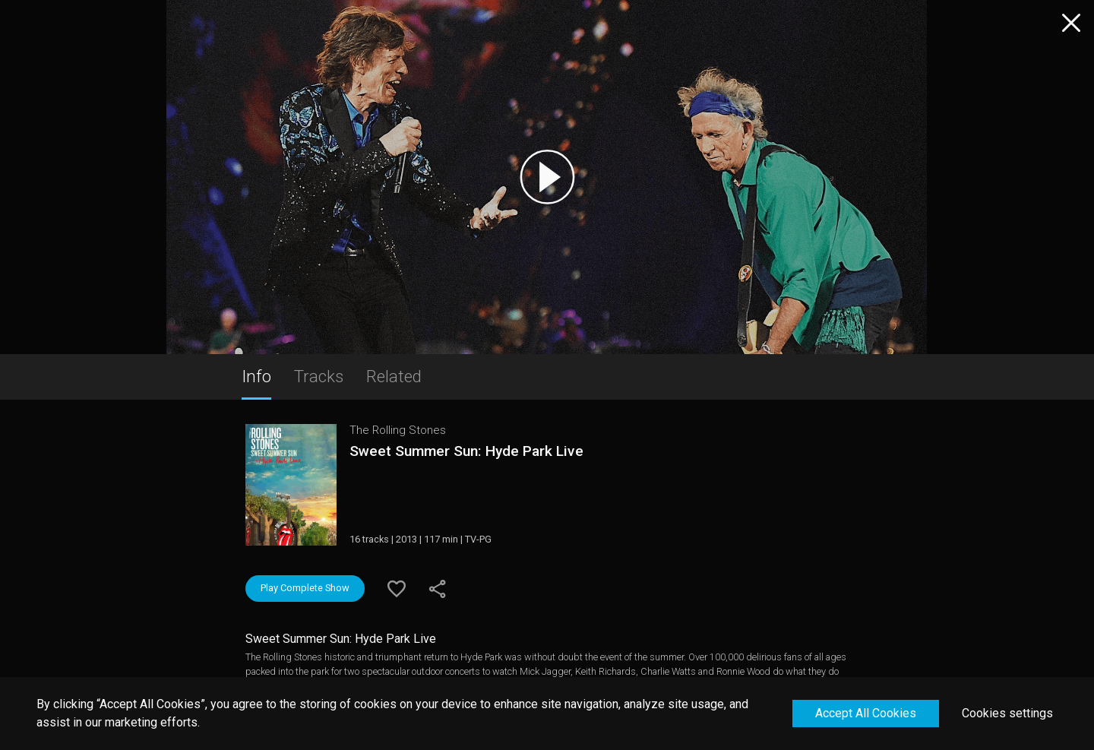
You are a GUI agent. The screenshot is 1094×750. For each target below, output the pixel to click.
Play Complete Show (305, 587)
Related (394, 376)
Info (256, 376)
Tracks (318, 376)
